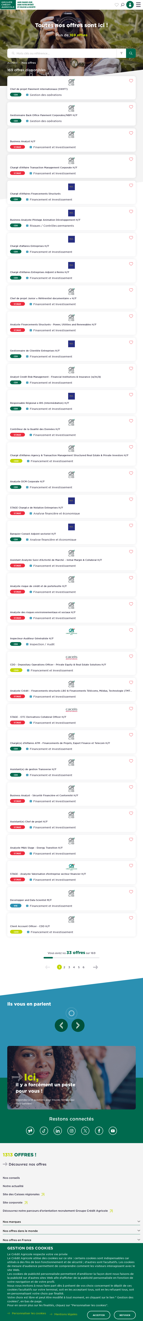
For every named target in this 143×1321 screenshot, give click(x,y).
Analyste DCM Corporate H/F (27, 481)
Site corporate (13, 1202)
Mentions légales (65, 1314)
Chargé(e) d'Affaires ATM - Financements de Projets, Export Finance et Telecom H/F (60, 743)
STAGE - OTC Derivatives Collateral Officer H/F (38, 716)
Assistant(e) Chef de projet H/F (29, 821)
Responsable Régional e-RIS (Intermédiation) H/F (39, 402)
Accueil (12, 62)
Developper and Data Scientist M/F (31, 899)
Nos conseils (11, 1177)
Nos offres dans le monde (20, 1231)
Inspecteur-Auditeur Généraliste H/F (32, 638)
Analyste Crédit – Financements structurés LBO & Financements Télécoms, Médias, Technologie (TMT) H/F (70, 692)
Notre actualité (13, 1186)
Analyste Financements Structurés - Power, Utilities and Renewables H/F (53, 324)
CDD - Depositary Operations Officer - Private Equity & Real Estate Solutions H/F (58, 664)
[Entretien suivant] (78, 1025)
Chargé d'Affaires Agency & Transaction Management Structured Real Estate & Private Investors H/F (69, 455)
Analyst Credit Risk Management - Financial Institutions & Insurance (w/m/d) (55, 376)
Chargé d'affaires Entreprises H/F (29, 245)
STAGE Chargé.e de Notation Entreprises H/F (36, 507)
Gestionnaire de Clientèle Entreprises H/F (35, 350)
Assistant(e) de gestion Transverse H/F (33, 769)
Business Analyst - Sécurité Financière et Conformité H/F (44, 795)
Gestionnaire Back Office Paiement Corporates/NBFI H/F (43, 115)
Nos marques (12, 1221)
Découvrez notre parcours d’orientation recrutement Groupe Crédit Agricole (55, 1210)
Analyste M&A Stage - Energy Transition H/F (36, 847)
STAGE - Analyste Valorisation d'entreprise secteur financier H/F (48, 873)
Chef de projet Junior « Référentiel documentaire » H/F (43, 298)
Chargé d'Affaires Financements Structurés (35, 193)
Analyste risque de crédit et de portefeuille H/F (38, 586)
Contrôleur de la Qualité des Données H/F (35, 429)
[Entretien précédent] (61, 1025)
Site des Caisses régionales (21, 1194)
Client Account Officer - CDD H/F (30, 926)
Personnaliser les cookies (29, 1313)
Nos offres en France (17, 1240)
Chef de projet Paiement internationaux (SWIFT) (39, 88)
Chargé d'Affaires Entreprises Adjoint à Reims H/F (39, 272)
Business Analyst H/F (22, 141)
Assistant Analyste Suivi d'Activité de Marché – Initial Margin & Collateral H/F (56, 559)
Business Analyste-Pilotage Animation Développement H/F (45, 219)
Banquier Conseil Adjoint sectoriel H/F (33, 533)
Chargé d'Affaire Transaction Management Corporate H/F (43, 167)
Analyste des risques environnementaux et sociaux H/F (43, 612)
